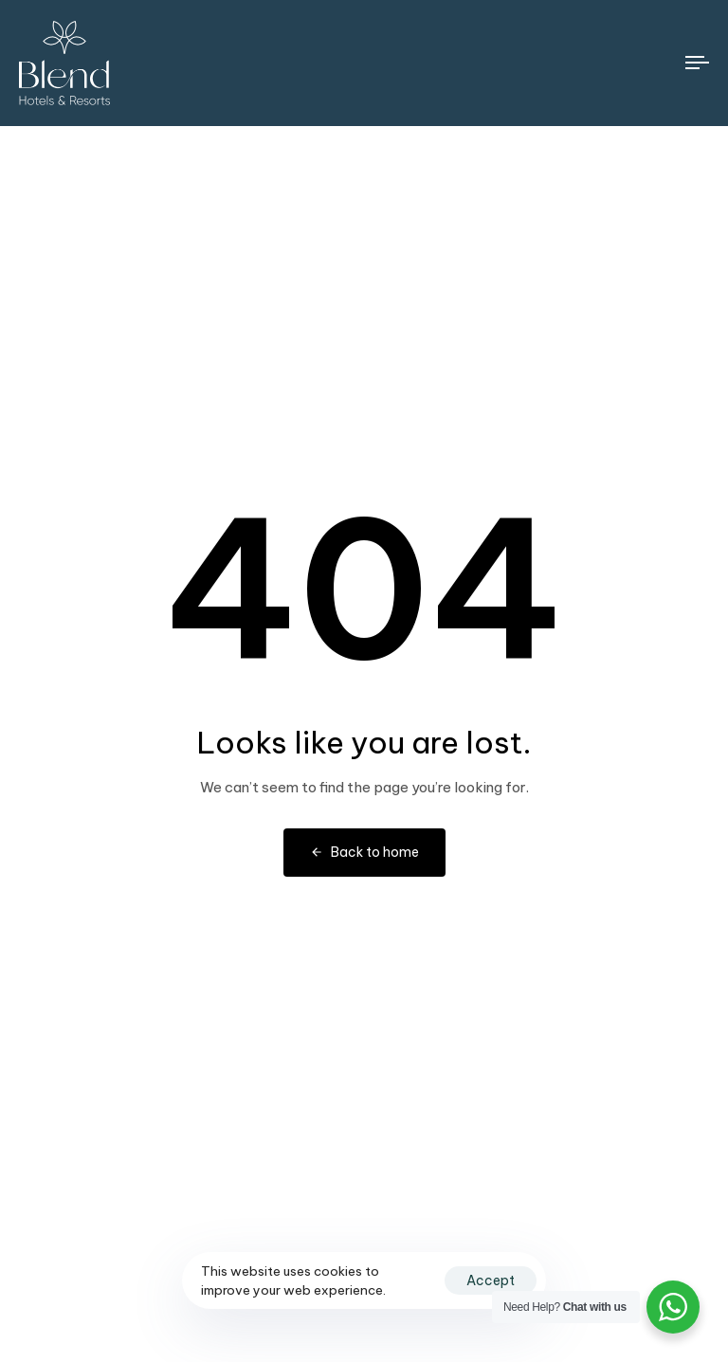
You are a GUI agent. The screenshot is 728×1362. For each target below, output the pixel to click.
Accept (490, 1280)
